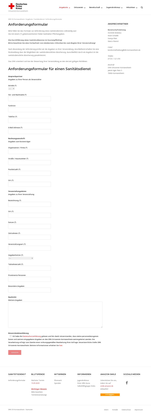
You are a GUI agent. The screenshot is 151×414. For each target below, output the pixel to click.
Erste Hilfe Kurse (83, 383)
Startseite (29, 409)
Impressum (139, 410)
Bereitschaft (94, 7)
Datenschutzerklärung (32, 336)
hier (60, 345)
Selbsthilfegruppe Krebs (86, 386)
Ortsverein (78, 7)
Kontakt (115, 410)
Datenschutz (126, 410)
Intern (106, 410)
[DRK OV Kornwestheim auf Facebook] (126, 382)
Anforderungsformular (16, 380)
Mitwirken (130, 7)
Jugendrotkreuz (113, 7)
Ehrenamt (58, 380)
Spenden (57, 383)
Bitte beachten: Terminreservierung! (39, 392)
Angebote (63, 7)
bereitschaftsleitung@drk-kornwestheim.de (124, 50)
